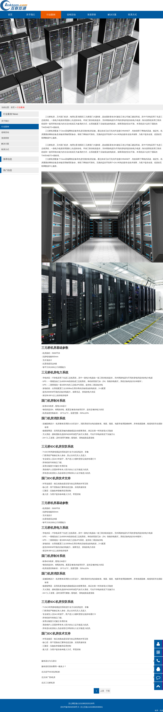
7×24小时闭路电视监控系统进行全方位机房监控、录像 (66, 452)
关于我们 (30, 14)
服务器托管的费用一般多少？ (53, 666)
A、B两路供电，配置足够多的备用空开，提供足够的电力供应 (73, 409)
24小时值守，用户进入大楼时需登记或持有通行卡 (69, 459)
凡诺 (161, 710)
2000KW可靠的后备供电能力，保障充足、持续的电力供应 (69, 392)
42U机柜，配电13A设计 (55, 406)
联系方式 (132, 14)
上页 (102, 691)
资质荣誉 (91, 14)
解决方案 (112, 14)
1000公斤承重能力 (54, 367)
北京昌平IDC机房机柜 (50, 672)
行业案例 (51, 14)
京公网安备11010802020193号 (81, 703)
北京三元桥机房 (48, 683)
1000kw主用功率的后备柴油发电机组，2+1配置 (74, 388)
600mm (50, 357)
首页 (10, 14)
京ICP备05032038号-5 (69, 707)
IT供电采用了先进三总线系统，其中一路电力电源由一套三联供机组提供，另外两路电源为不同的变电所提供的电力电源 (98, 378)
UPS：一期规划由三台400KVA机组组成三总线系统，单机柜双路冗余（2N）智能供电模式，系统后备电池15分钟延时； (93, 381)
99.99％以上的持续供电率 (55, 395)
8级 (50, 364)
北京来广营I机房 (48, 677)
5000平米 (51, 353)
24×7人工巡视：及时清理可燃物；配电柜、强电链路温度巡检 (68, 438)
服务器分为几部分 (49, 661)
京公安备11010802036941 (91, 707)
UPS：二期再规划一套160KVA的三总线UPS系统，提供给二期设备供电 (73, 385)
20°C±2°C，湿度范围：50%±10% (66, 413)
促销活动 (71, 14)
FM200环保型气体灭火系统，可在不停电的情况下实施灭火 (79, 434)
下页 (108, 691)
